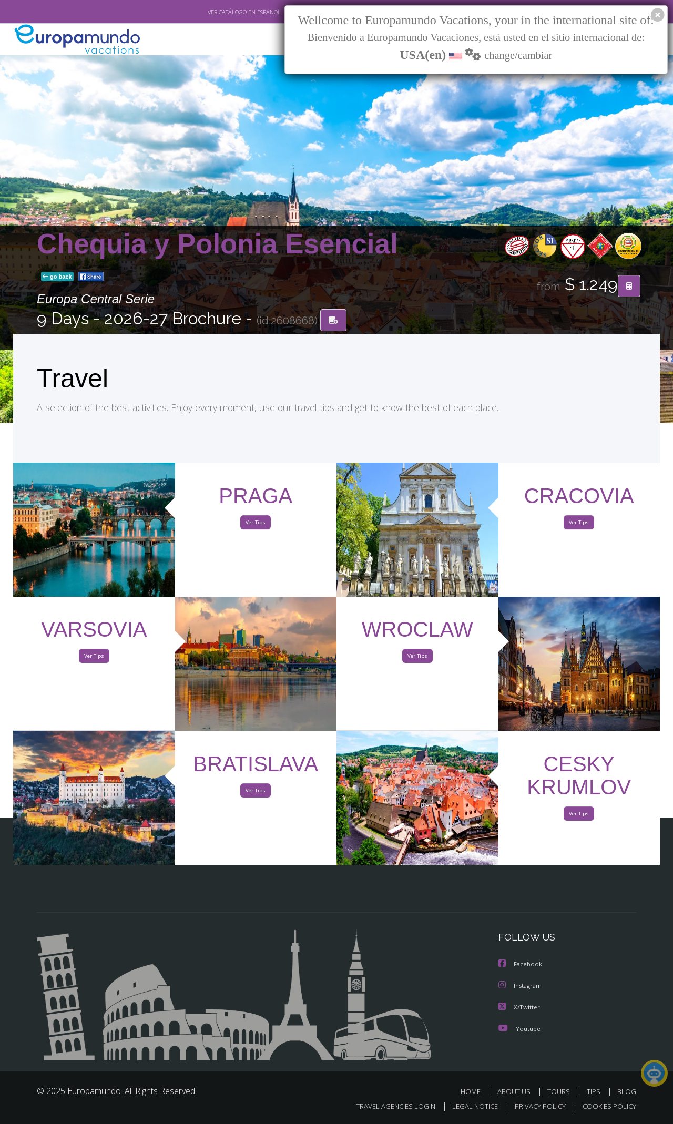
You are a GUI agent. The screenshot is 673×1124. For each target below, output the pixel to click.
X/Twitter (519, 1007)
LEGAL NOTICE (468, 1106)
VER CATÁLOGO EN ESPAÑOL (220, 12)
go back (57, 277)
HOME (474, 1091)
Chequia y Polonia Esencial (217, 244)
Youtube (519, 1028)
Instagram (521, 986)
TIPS (595, 1091)
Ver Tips (255, 525)
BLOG (626, 1091)
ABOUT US (516, 1091)
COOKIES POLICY (607, 1106)
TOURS (561, 1091)
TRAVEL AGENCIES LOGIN (386, 1106)
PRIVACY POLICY (535, 1106)
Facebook (521, 965)
